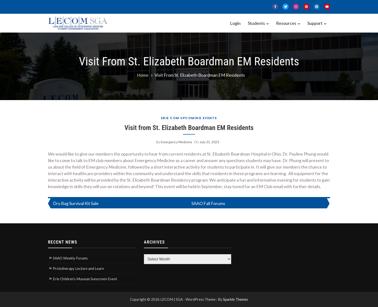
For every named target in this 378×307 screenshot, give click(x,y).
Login (235, 23)
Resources (286, 23)
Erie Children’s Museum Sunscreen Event (85, 279)
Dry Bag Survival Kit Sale (76, 203)
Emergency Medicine (176, 142)
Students (256, 23)
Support (315, 23)
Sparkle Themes (235, 299)
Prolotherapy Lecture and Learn (78, 268)
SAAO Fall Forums (208, 203)
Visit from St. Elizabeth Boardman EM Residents (189, 128)
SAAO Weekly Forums (70, 258)
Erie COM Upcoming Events (189, 118)
